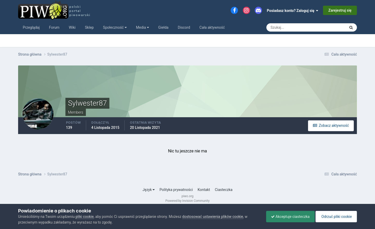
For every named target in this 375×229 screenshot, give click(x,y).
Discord (184, 27)
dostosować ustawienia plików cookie (212, 217)
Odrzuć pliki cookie (335, 217)
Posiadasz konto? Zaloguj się (292, 11)
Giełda (163, 27)
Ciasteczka (224, 190)
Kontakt (204, 190)
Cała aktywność (212, 27)
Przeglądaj (31, 27)
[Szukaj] (286, 27)
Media (142, 27)
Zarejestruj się (339, 10)
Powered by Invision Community (188, 201)
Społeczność (114, 27)
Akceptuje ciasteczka (289, 217)
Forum (54, 27)
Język (148, 190)
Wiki (72, 27)
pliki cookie (85, 217)
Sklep (89, 27)
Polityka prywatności (176, 190)
